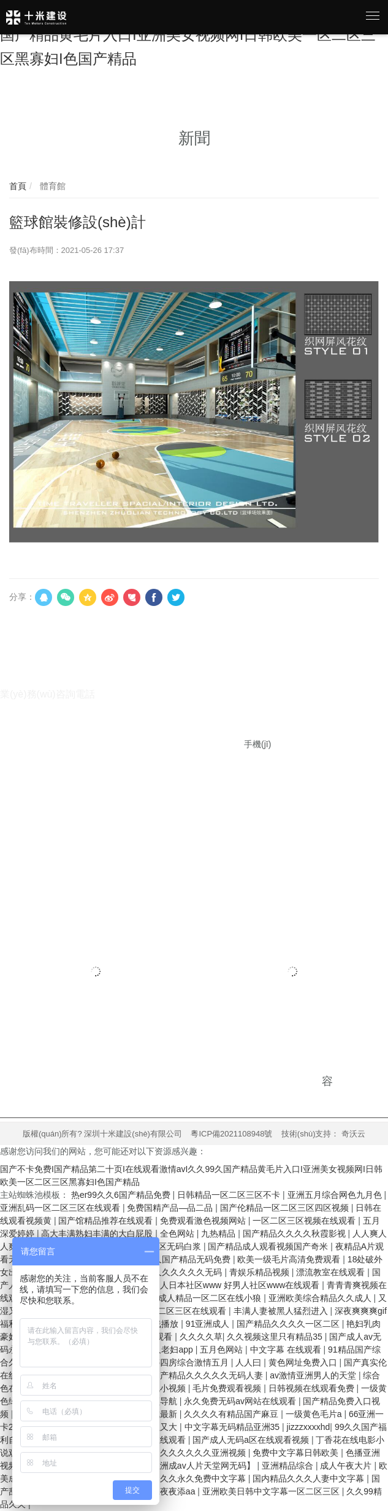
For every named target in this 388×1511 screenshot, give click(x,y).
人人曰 (249, 1362)
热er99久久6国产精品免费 (122, 1195)
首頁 (17, 186)
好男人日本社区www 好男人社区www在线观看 (232, 1285)
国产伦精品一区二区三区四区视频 (285, 1208)
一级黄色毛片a (315, 1414)
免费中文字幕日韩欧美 (297, 1453)
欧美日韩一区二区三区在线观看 (167, 1311)
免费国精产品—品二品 (171, 1208)
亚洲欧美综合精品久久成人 (321, 1298)
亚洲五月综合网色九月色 (335, 1195)
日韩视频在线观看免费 (312, 1388)
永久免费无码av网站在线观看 (241, 1401)
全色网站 (178, 1233)
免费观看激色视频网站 (204, 1221)
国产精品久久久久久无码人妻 (208, 1375)
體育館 (51, 186)
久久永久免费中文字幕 (204, 1478)
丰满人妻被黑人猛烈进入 (282, 1311)
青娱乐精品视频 (260, 1272)
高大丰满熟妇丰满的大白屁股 (98, 1233)
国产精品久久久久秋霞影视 (295, 1233)
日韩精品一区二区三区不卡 (230, 1195)
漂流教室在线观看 (331, 1272)
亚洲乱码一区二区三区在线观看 (61, 1208)
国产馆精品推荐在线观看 (106, 1221)
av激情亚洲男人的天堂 (314, 1375)
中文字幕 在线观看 (287, 1349)
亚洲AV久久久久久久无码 (175, 1272)
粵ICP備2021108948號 (231, 1134)
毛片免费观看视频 (228, 1388)
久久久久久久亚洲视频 (204, 1453)
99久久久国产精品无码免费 (179, 1259)
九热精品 (219, 1233)
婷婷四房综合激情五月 (187, 1362)
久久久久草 (201, 1337)
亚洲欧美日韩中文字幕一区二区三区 (272, 1491)
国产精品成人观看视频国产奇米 (269, 1246)
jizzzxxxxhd (308, 1427)
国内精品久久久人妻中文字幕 (310, 1478)
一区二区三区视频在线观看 (305, 1221)
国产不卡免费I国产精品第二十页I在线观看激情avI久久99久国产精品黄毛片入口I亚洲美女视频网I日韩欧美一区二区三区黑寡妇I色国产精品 (191, 35)
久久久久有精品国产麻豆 (232, 1414)
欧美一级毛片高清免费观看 (290, 1259)
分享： (22, 597)
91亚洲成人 (209, 1324)
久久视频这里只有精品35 (275, 1337)
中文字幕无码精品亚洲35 (233, 1427)
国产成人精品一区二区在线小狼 (202, 1298)
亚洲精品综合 (289, 1465)
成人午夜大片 (347, 1465)
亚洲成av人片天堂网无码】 (204, 1465)
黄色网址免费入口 (304, 1362)
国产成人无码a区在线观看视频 (251, 1440)
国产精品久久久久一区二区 (289, 1324)
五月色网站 (222, 1349)
